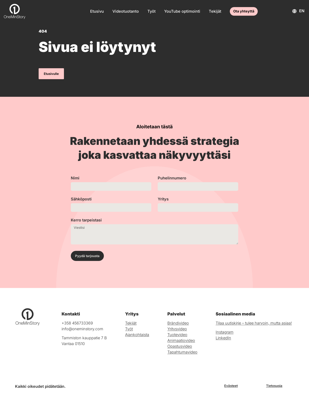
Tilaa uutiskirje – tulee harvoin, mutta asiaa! (254, 323)
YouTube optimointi (182, 11)
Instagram (224, 332)
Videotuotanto (125, 11)
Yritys (163, 199)
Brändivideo (178, 323)
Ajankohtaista (137, 334)
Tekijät (215, 11)
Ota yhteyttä (243, 11)
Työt (151, 11)
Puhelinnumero (172, 178)
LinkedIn (223, 338)
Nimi (75, 178)
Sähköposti (81, 199)
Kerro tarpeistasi (86, 220)
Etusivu (97, 11)
